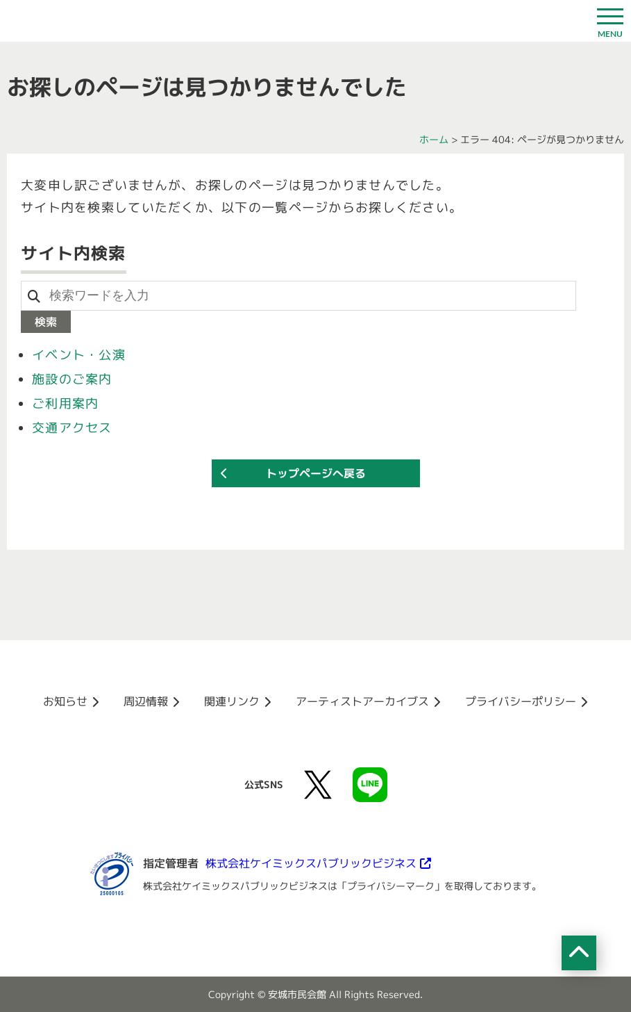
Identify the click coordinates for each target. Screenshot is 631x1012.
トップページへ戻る (316, 473)
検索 (46, 321)
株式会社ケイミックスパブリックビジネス (311, 863)
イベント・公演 (79, 355)
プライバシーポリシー (520, 701)
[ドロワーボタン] (610, 21)
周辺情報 (146, 701)
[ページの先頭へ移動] (579, 953)
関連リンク (232, 701)
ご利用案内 (65, 403)
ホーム (433, 139)
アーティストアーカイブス (362, 701)
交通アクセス (72, 427)
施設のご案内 (72, 379)
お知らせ (65, 701)
